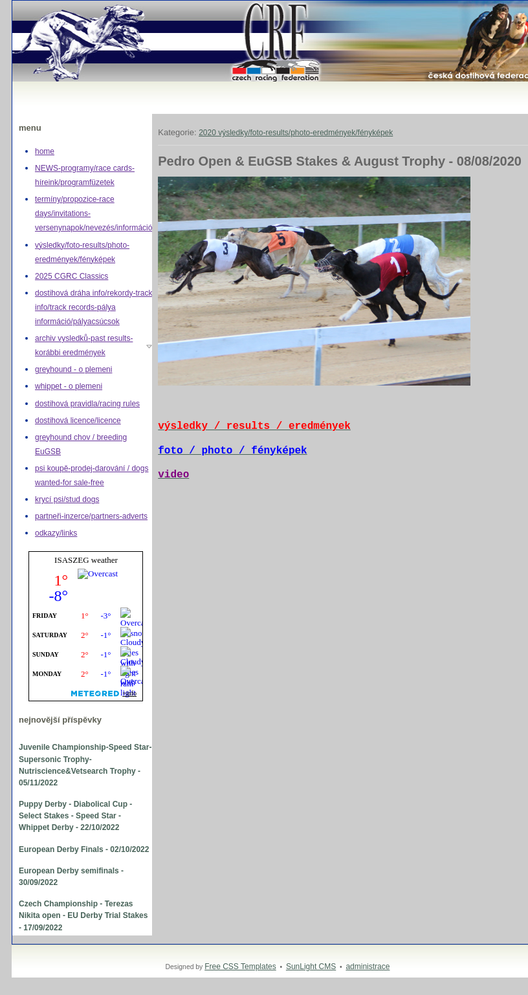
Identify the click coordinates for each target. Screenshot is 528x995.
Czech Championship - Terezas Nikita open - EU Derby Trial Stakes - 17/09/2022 (83, 915)
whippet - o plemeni (68, 386)
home (44, 151)
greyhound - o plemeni (73, 369)
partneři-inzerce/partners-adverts (91, 516)
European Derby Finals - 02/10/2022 (84, 849)
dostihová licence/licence (78, 420)
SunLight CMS (311, 966)
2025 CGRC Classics (71, 276)
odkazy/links (56, 533)
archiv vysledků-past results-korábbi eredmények (84, 345)
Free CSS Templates (240, 966)
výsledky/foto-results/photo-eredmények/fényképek (82, 252)
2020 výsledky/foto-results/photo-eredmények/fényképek (296, 132)
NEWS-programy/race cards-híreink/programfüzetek (85, 175)
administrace (368, 966)
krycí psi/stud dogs (67, 499)
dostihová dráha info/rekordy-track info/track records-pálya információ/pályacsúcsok (93, 307)
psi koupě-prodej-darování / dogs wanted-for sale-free (91, 475)
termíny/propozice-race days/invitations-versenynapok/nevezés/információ (93, 213)
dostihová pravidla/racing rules (87, 403)
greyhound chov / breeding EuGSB (81, 444)
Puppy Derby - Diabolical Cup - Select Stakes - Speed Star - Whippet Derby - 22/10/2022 (75, 816)
